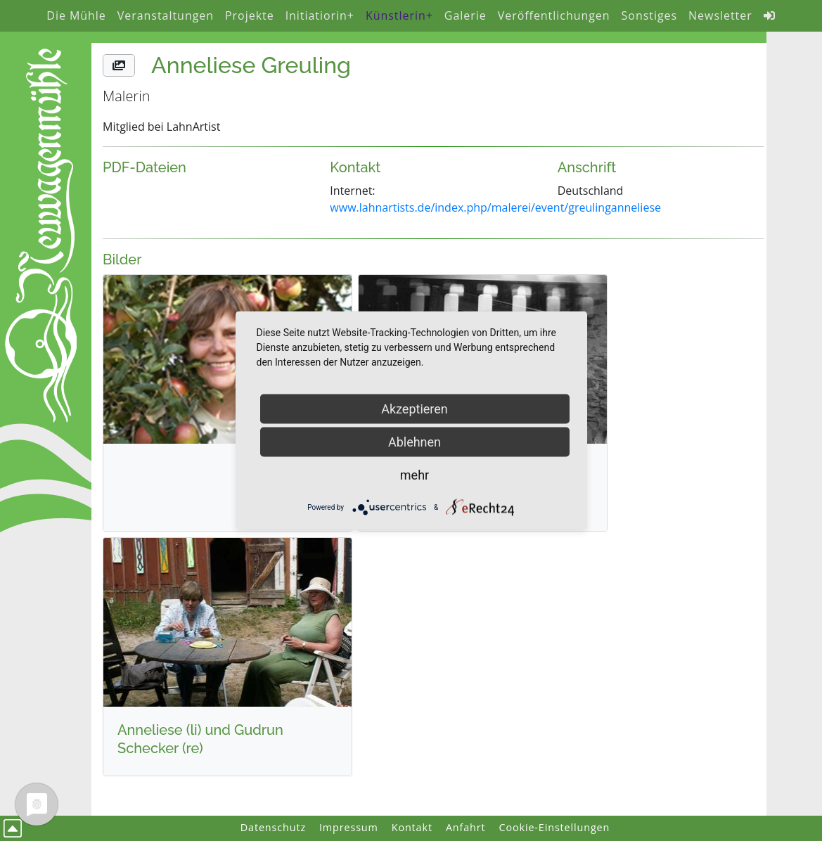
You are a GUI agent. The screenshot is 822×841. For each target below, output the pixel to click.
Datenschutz (273, 827)
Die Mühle (75, 15)
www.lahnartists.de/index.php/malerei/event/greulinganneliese (495, 207)
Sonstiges (650, 15)
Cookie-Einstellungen (554, 827)
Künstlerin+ (399, 15)
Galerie (465, 15)
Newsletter (720, 15)
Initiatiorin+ (319, 15)
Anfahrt (466, 827)
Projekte (249, 15)
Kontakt (412, 827)
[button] (118, 65)
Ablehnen (414, 442)
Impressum (348, 827)
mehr (414, 475)
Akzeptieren (414, 409)
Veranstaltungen (165, 15)
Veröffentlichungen (554, 15)
